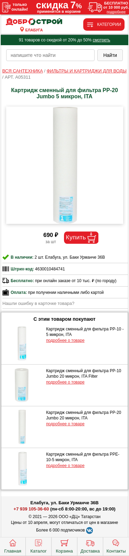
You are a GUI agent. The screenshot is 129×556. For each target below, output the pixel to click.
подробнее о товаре (65, 340)
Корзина (64, 546)
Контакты (116, 546)
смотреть (101, 40)
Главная (12, 546)
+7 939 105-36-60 (31, 509)
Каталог (38, 546)
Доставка (90, 546)
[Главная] (34, 22)
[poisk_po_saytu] (50, 55)
